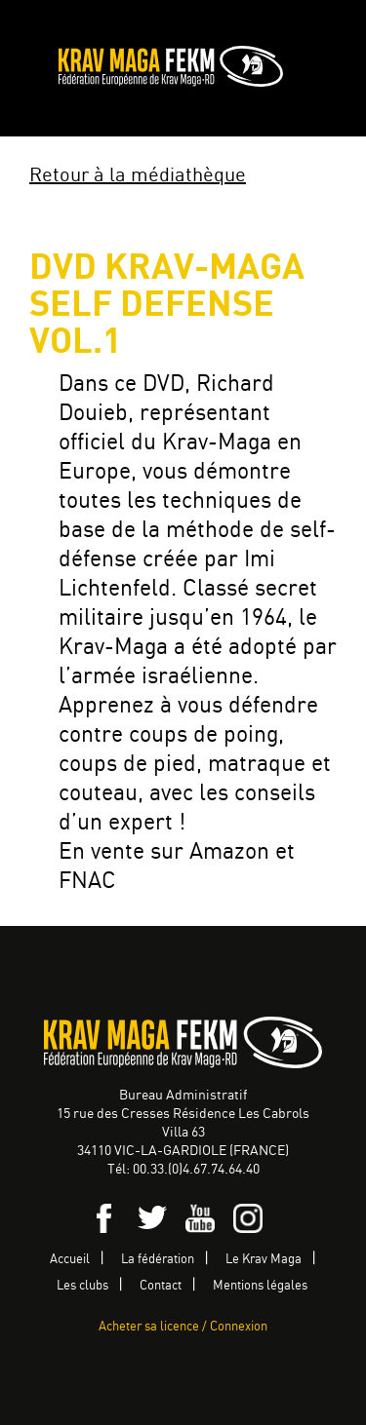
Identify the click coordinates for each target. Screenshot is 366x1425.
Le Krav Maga (263, 1259)
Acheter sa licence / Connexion (183, 1327)
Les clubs (82, 1286)
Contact (161, 1286)
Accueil (70, 1259)
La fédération (157, 1259)
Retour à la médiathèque (137, 176)
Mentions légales (260, 1286)
